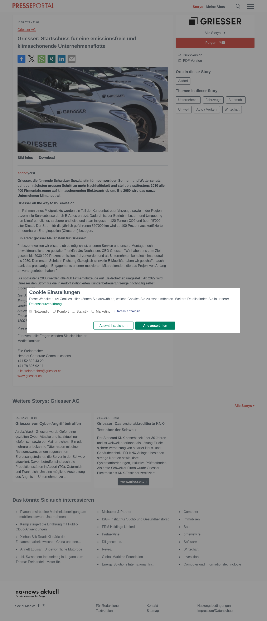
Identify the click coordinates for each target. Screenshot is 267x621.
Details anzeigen (128, 311)
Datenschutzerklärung (45, 303)
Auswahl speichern (113, 325)
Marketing (103, 311)
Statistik (82, 311)
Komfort (63, 311)
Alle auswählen (155, 325)
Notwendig (41, 311)
